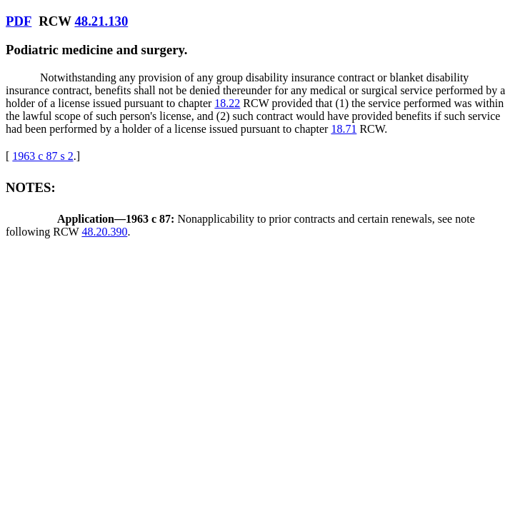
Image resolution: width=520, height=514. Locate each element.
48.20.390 (104, 232)
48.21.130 (101, 21)
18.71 (343, 129)
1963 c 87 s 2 (42, 156)
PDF (18, 21)
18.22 (227, 103)
